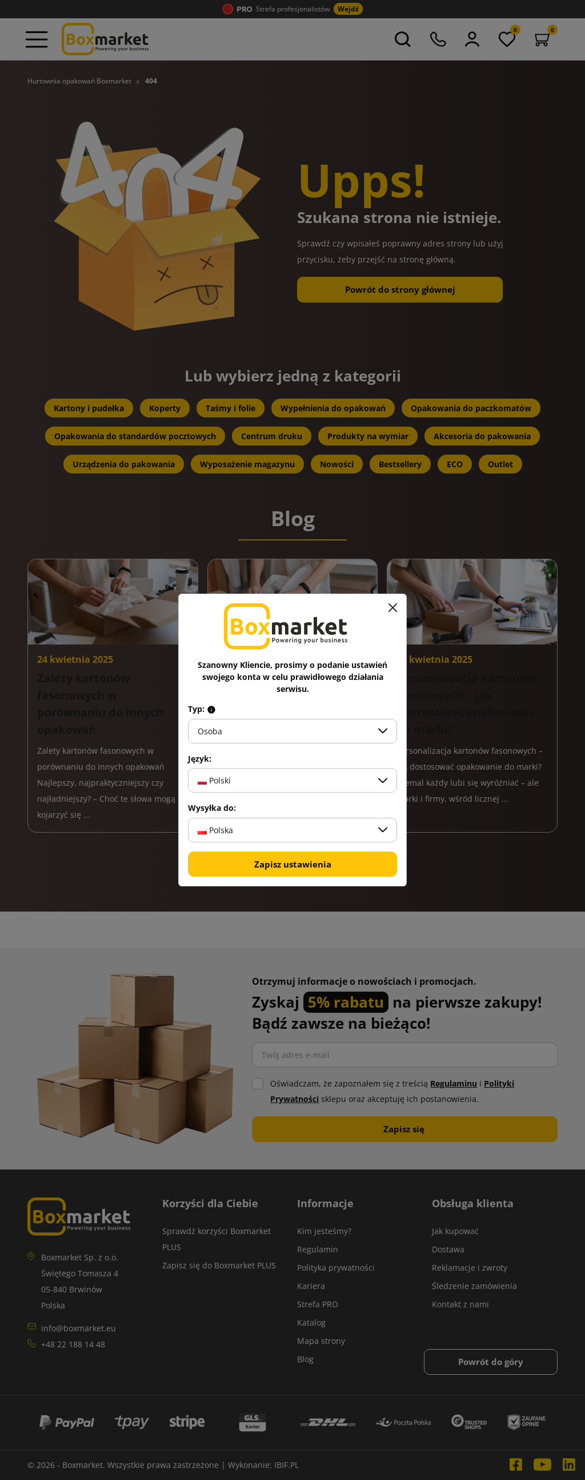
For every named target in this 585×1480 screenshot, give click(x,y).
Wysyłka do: (212, 808)
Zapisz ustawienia (292, 864)
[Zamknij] (392, 608)
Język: (199, 759)
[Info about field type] (211, 709)
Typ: (202, 709)
